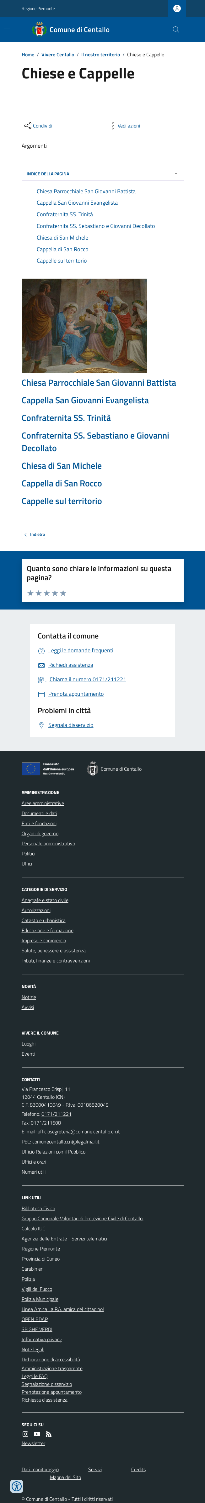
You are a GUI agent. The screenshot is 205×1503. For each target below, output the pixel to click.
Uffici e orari (34, 1162)
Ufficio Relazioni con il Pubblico (53, 1151)
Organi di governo (40, 833)
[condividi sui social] (38, 126)
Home (28, 54)
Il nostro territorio (100, 54)
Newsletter (33, 1443)
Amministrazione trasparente (52, 1368)
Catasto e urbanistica (44, 920)
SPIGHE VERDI (37, 1329)
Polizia (28, 1279)
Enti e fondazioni (39, 823)
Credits (138, 1469)
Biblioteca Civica (38, 1208)
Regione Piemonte (38, 8)
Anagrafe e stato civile (45, 900)
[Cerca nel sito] (173, 29)
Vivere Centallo (57, 54)
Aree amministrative (43, 803)
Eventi (28, 1054)
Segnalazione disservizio (47, 1384)
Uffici (27, 863)
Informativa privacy (42, 1339)
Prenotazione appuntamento (52, 1392)
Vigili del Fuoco (37, 1289)
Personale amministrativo (48, 843)
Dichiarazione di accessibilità (51, 1359)
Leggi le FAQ (35, 1376)
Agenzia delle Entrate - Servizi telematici (64, 1238)
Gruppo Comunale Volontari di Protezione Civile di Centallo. (82, 1218)
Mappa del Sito (65, 1477)
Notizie (29, 997)
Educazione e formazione (47, 930)
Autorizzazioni (36, 910)
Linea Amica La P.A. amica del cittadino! (63, 1309)
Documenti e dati (39, 813)
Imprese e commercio (44, 940)
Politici (28, 853)
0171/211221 (56, 1114)
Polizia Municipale (40, 1299)
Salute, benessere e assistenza (54, 950)
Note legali (33, 1349)
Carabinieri (32, 1269)
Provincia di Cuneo (41, 1258)
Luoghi (28, 1043)
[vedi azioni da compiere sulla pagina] (124, 126)
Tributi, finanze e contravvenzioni (56, 960)
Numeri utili (34, 1172)
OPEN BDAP (35, 1319)
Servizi (95, 1469)
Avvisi (28, 1007)
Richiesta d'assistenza (44, 1400)
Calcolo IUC (33, 1228)
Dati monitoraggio (40, 1469)
